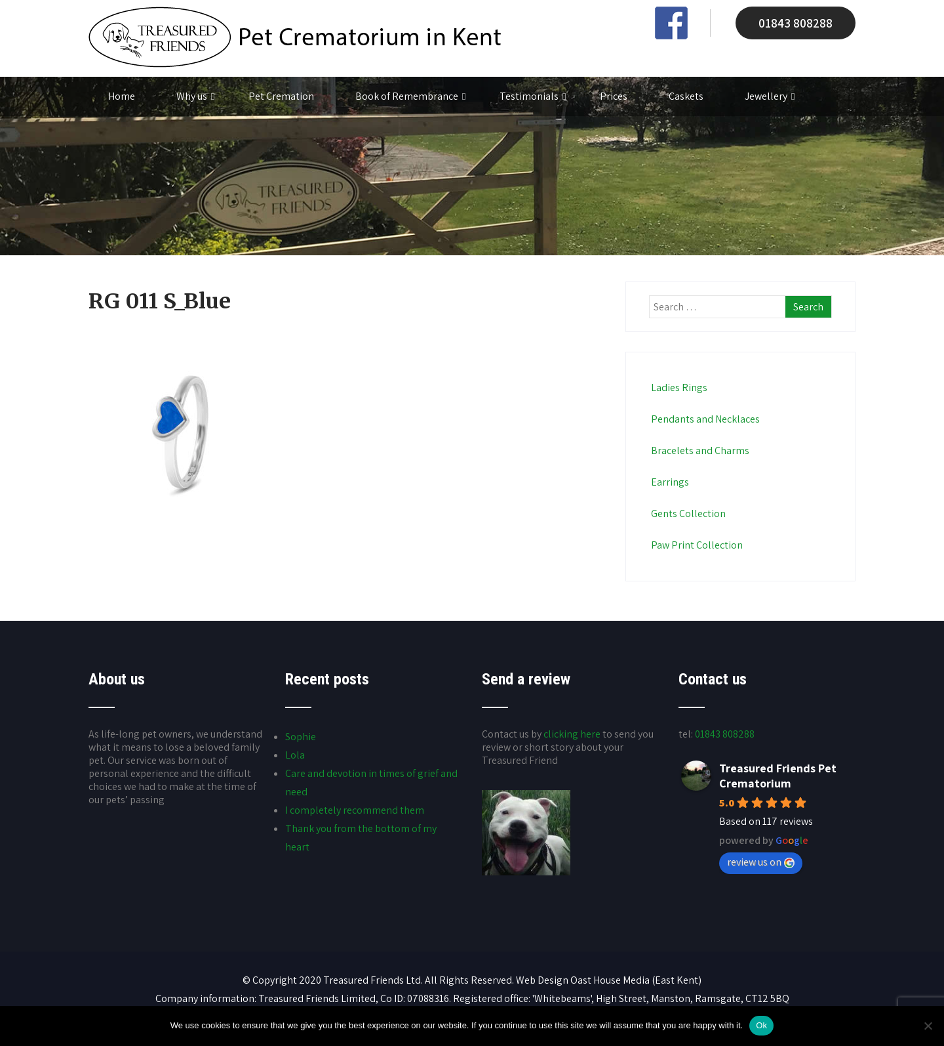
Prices (613, 96)
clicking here (571, 734)
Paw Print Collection (696, 545)
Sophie (300, 736)
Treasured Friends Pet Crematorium (777, 776)
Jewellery (770, 96)
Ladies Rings (678, 387)
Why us (195, 96)
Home (121, 96)
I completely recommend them (354, 810)
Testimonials (533, 96)
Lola (295, 755)
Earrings (669, 482)
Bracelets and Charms (699, 450)
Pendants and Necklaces (704, 419)
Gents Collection (687, 513)
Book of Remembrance (410, 96)
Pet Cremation (281, 96)
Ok (761, 1025)
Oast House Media (610, 980)
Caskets (686, 96)
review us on (761, 862)
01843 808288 (795, 23)
